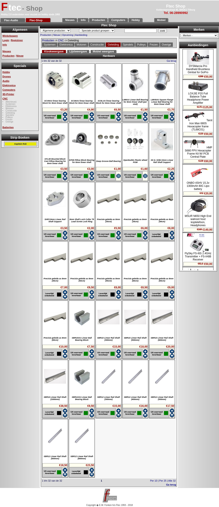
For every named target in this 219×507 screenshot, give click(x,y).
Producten (98, 20)
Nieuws (69, 20)
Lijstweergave (78, 51)
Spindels (10, 115)
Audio (5, 81)
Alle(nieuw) (11, 102)
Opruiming (67, 35)
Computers (117, 20)
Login (5, 40)
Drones (6, 76)
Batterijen (8, 127)
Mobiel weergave (103, 51)
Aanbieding (81, 35)
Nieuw (19, 55)
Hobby (135, 20)
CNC (5, 98)
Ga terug (171, 60)
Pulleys (9, 117)
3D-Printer (8, 94)
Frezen (9, 119)
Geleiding (10, 113)
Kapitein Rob (20, 144)
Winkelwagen (10, 35)
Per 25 (162, 480)
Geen (198, 159)
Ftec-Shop (38, 20)
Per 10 (153, 480)
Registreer (17, 40)
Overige (9, 122)
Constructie (11, 110)
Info (83, 20)
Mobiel (161, 20)
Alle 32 (172, 480)
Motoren (10, 108)
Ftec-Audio (13, 20)
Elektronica (8, 85)
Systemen (10, 104)
